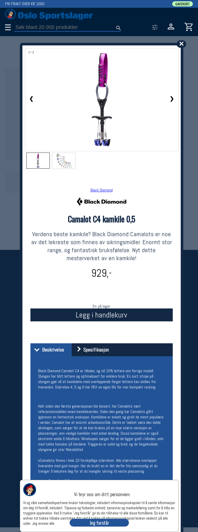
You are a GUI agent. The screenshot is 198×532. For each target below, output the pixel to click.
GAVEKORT (182, 3)
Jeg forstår (99, 522)
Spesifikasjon (91, 349)
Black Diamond (101, 190)
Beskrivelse (48, 349)
